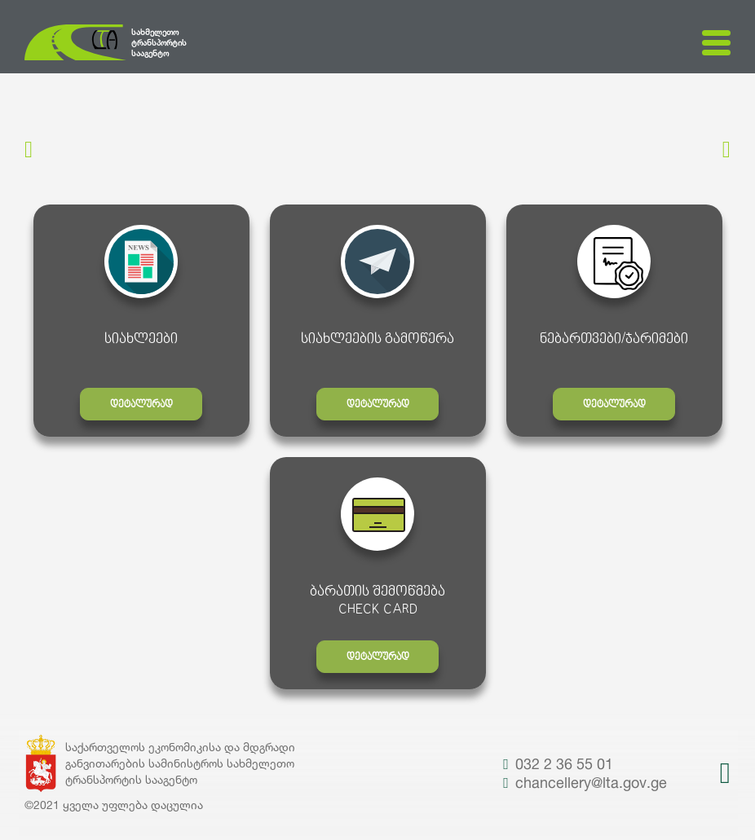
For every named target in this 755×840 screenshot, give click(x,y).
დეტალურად (141, 405)
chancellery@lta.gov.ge (585, 782)
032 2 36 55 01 (558, 763)
